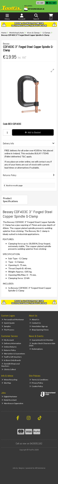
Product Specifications (10, 200)
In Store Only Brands (11, 360)
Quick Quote (8, 323)
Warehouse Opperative (12, 403)
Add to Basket (33, 132)
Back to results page (14, 185)
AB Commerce (40, 468)
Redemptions (36, 349)
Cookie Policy (36, 386)
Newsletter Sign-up (38, 326)
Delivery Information (11, 343)
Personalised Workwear (13, 319)
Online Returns (9, 347)
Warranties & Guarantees (13, 353)
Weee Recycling (9, 379)
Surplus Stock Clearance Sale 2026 (42, 344)
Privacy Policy (36, 383)
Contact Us (35, 323)
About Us (34, 319)
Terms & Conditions (39, 379)
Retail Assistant (9, 400)
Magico (21, 468)
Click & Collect (9, 369)
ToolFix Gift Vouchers (12, 357)
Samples (6, 326)
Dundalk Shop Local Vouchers (10, 364)
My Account (8, 340)
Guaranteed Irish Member (41, 340)
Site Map (6, 383)
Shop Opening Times (39, 330)
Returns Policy (9, 350)
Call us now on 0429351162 (29, 443)
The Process (8, 330)
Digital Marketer (9, 396)
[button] (52, 70)
